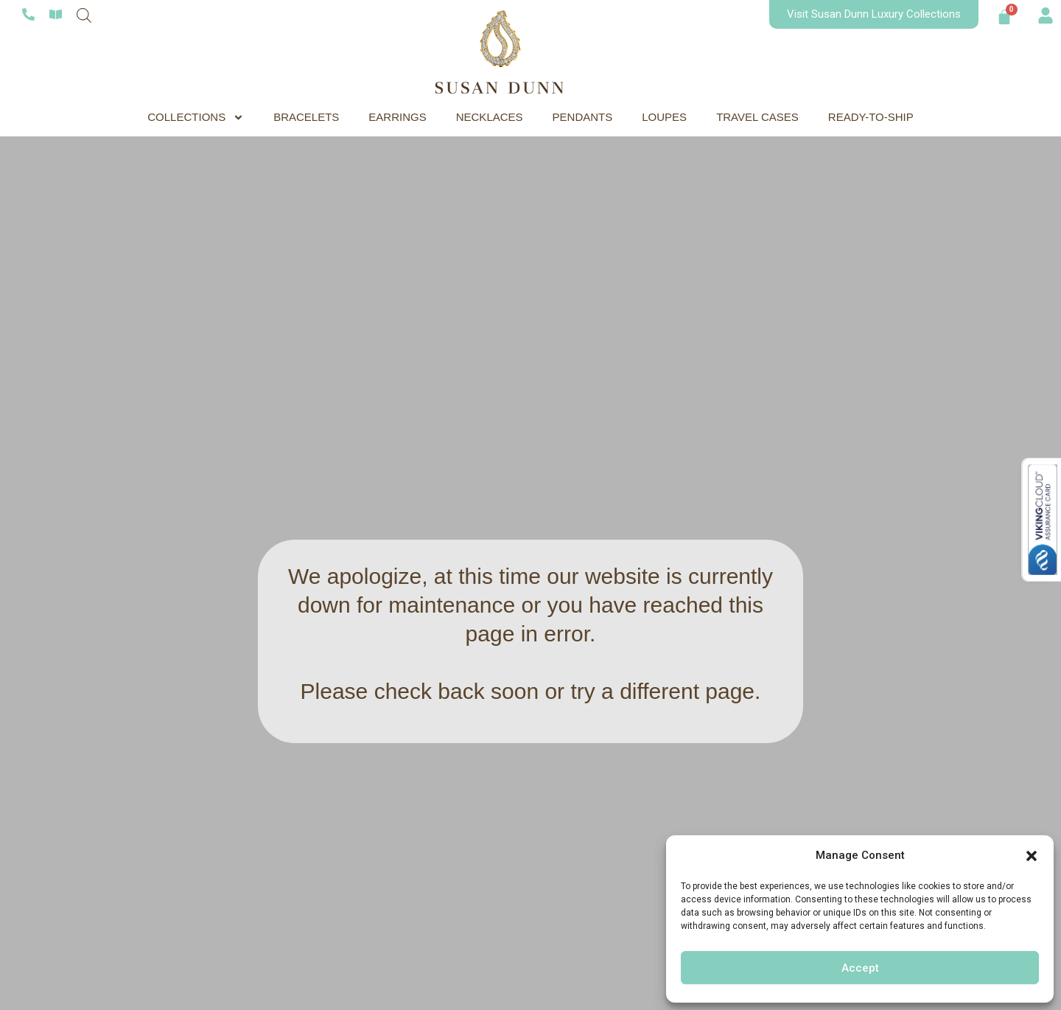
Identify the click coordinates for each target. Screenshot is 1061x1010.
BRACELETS (306, 117)
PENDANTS (583, 117)
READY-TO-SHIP (871, 117)
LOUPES (664, 117)
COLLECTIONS (195, 117)
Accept (860, 968)
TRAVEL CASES (757, 117)
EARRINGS (397, 117)
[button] (1031, 856)
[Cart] (1004, 17)
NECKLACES (489, 117)
